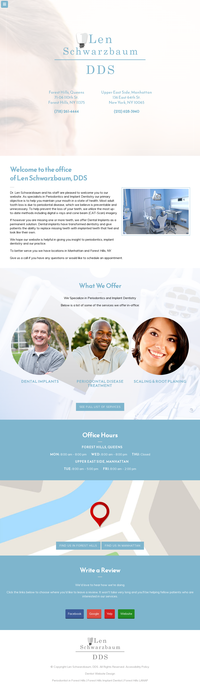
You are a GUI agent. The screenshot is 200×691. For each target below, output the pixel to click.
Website (126, 614)
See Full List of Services (100, 407)
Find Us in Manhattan (122, 545)
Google (94, 614)
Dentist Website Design (100, 673)
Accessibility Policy (137, 667)
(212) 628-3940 (126, 111)
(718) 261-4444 (66, 111)
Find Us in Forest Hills (78, 545)
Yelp (109, 614)
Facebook (74, 614)
